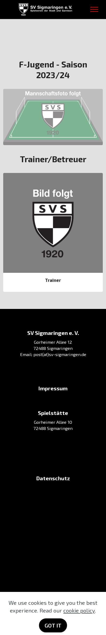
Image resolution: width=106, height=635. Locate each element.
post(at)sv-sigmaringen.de (59, 354)
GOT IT (53, 625)
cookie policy (79, 610)
